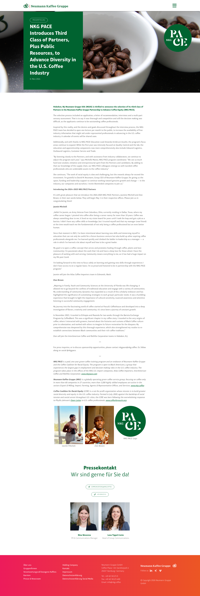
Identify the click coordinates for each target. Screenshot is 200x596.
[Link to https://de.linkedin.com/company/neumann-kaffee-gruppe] (151, 570)
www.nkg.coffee (137, 386)
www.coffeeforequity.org (116, 400)
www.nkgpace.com (89, 374)
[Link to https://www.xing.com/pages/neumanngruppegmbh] (156, 570)
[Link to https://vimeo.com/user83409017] (160, 570)
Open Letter (76, 400)
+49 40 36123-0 (111, 576)
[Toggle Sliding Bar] (174, 6)
